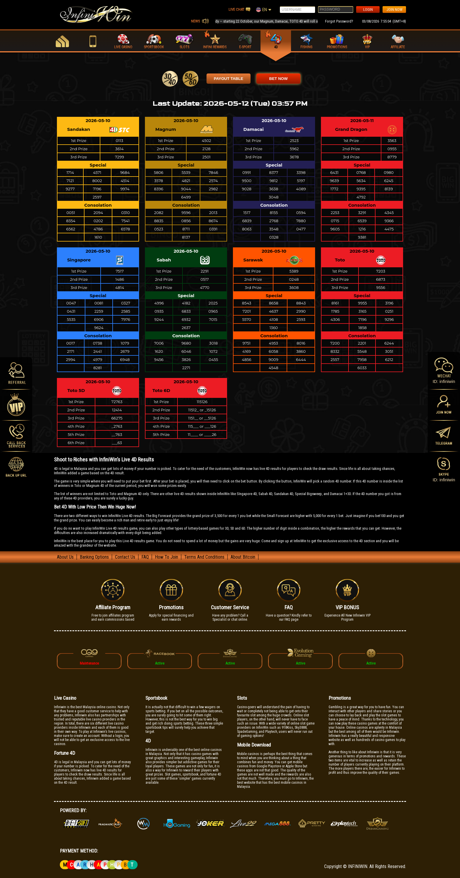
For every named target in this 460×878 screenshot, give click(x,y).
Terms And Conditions (204, 557)
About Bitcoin (243, 557)
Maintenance (89, 663)
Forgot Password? (339, 21)
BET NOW (278, 78)
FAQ (145, 557)
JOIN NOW (394, 9)
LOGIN (368, 9)
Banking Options (94, 557)
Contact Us (125, 557)
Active (159, 663)
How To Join (166, 557)
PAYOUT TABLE (228, 78)
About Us (65, 557)
